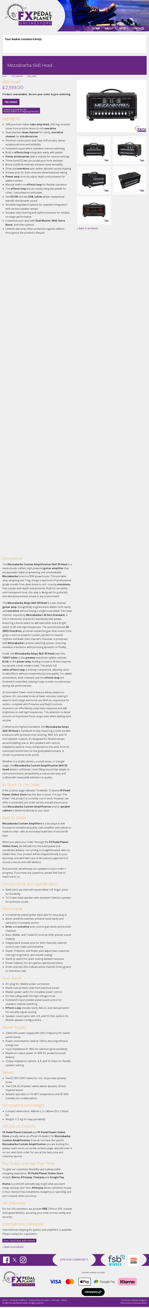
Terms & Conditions (18, 1300)
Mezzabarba (17, 76)
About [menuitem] (109, 28)
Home (5, 1300)
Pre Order (11, 102)
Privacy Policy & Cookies (39, 1300)
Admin (64, 1300)
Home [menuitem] (96, 28)
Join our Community (74, 1259)
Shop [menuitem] (122, 28)
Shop (4, 76)
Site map (55, 1300)
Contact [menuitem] (137, 28)
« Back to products (13, 1247)
